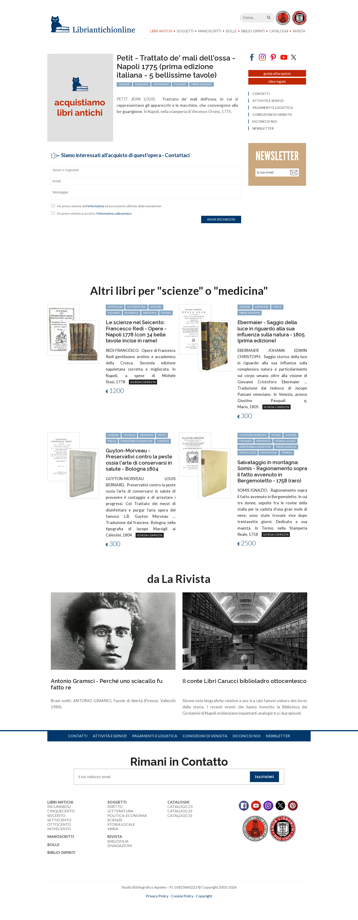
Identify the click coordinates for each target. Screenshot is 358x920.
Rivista (299, 31)
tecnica (129, 435)
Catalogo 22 (179, 811)
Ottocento (59, 824)
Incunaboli (59, 806)
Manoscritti (209, 31)
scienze (155, 306)
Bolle (231, 31)
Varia (112, 828)
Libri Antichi (161, 31)
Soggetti (185, 31)
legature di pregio (253, 435)
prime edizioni (250, 312)
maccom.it (165, 903)
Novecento (59, 828)
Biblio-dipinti (253, 31)
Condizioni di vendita (204, 736)
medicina (149, 312)
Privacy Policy (157, 896)
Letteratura (120, 811)
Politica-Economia (127, 815)
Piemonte (263, 441)
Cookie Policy (182, 896)
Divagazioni (119, 845)
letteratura (136, 306)
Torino (287, 452)
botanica (131, 312)
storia (276, 435)
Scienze (114, 820)
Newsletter (278, 736)
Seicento (56, 815)
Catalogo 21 (179, 815)
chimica (163, 441)
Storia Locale (121, 824)
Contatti (78, 736)
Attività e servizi (110, 736)
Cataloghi (278, 31)
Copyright (204, 896)
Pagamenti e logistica (154, 736)
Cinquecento (61, 811)
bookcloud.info (187, 903)
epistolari (115, 306)
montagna (269, 452)
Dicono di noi (247, 736)
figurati (114, 312)
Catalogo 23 (179, 806)
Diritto (115, 806)
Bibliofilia (117, 841)
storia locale (285, 441)
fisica (277, 306)
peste (162, 435)
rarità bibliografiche (136, 441)
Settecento (59, 820)
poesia (166, 312)
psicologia (248, 452)
